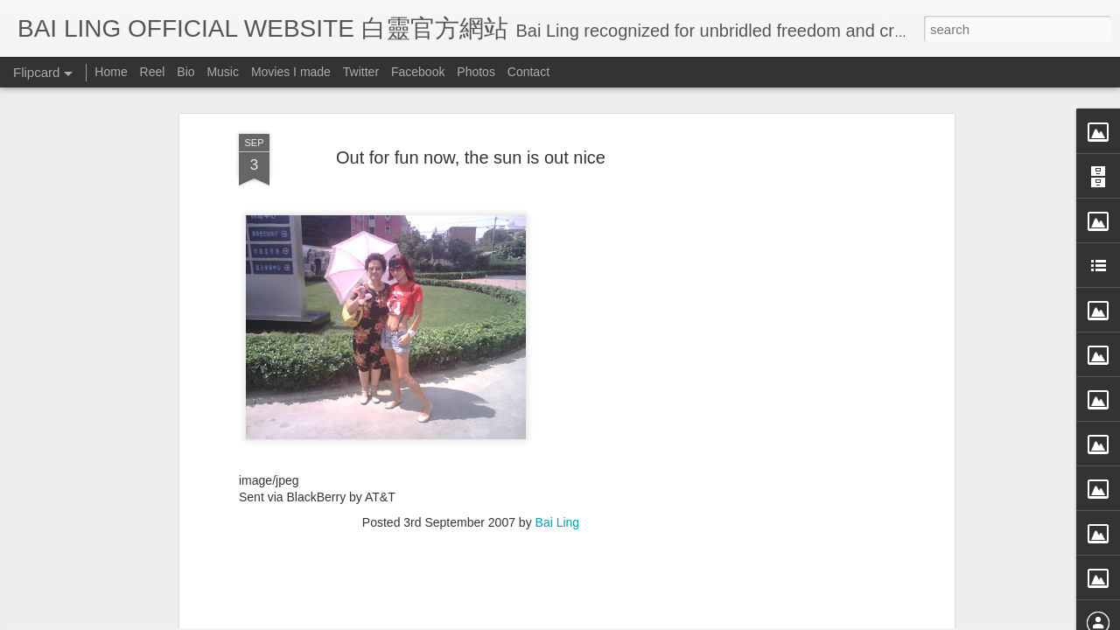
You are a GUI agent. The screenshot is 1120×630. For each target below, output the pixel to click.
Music (222, 72)
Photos (476, 72)
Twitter (361, 72)
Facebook (417, 72)
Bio (185, 72)
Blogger (668, 618)
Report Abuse (719, 618)
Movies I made (291, 72)
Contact (529, 72)
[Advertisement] (471, 472)
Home (110, 72)
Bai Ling (558, 360)
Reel (152, 72)
